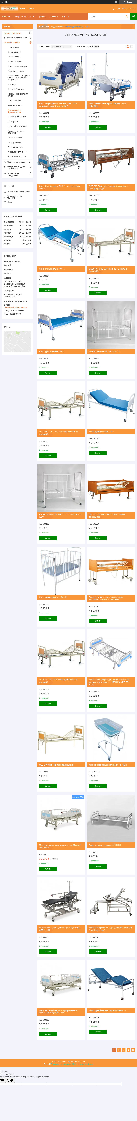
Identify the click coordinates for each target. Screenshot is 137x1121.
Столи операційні (15, 138)
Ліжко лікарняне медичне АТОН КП (105, 845)
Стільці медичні (15, 142)
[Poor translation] (10, 1080)
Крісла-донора (14, 100)
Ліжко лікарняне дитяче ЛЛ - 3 (52, 597)
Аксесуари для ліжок (17, 152)
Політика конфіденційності (82, 1064)
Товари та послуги (22, 16)
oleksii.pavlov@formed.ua (15, 307)
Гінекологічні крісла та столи (18, 95)
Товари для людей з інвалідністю (16, 168)
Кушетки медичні (15, 105)
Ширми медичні (15, 61)
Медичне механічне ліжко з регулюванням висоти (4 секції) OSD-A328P (58, 1011)
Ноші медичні (14, 47)
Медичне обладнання (17, 162)
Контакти (54, 16)
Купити (48, 127)
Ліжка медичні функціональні (14, 111)
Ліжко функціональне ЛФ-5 (51, 351)
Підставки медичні (16, 71)
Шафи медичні (14, 52)
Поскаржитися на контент (61, 1064)
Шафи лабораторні (16, 89)
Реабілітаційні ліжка (17, 117)
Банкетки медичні (16, 147)
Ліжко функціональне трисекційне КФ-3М (107, 1010)
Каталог (45, 27)
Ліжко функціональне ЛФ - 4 (51, 269)
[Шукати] (126, 16)
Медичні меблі (57, 27)
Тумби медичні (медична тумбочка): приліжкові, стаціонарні (19, 78)
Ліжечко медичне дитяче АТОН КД (104, 351)
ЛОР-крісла (13, 121)
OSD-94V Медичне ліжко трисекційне (56, 765)
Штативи (12, 84)
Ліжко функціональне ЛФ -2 (101, 432)
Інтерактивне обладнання (13, 174)
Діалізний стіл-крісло (17, 126)
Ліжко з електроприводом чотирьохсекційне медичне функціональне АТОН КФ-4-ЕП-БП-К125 (109, 682)
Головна (6, 16)
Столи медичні (14, 57)
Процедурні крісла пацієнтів (16, 132)
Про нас (41, 16)
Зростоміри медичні (17, 157)
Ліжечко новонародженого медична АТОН (108, 765)
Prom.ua (81, 1062)
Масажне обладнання (17, 38)
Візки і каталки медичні (18, 66)
